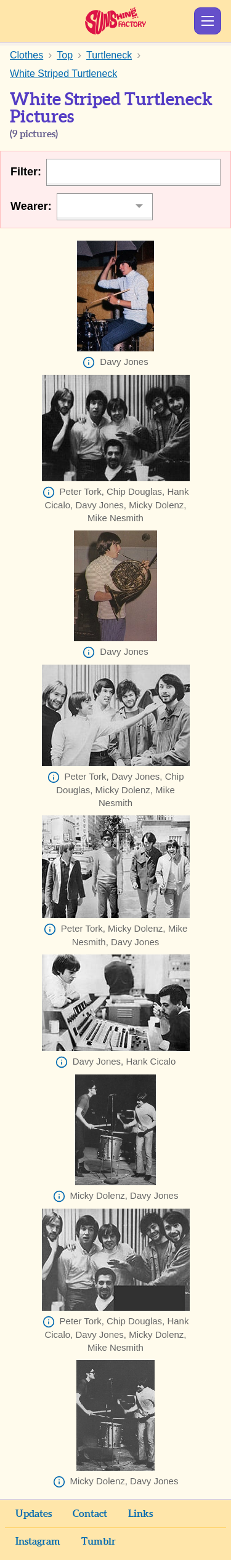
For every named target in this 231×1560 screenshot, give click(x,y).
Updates (33, 1514)
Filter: (25, 172)
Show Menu (207, 20)
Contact (90, 1514)
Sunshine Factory (115, 20)
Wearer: (31, 206)
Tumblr (98, 1541)
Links (140, 1514)
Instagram (37, 1541)
